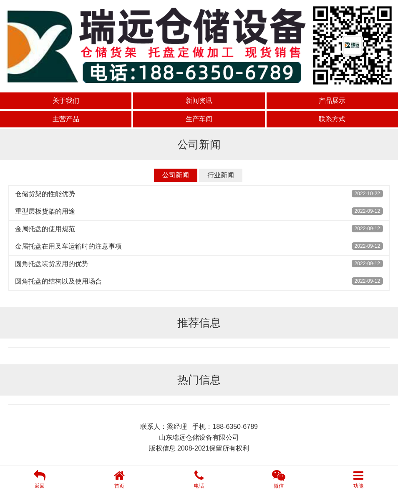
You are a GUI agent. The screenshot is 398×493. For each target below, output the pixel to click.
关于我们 (66, 100)
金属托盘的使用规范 (45, 228)
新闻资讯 (199, 100)
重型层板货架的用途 (45, 211)
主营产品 (66, 118)
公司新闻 (175, 175)
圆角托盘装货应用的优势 (51, 263)
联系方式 (332, 118)
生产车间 (199, 118)
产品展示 (332, 100)
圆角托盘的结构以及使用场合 (58, 281)
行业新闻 (220, 175)
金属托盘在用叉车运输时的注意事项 (68, 246)
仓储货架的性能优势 (45, 193)
